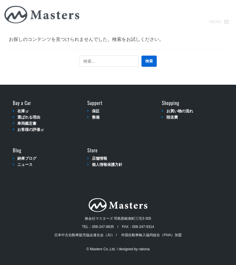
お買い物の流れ (179, 111)
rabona (144, 249)
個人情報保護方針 (107, 164)
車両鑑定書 (26, 123)
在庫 (22, 111)
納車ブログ (26, 158)
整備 (96, 117)
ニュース (25, 164)
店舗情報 (99, 158)
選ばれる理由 (28, 117)
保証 (96, 111)
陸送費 (172, 117)
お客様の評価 (30, 129)
